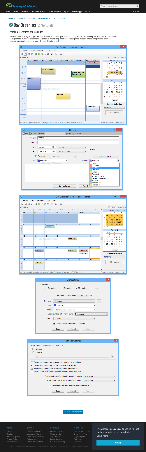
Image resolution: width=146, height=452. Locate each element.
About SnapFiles (13, 437)
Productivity (30, 18)
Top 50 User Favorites (35, 437)
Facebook (78, 442)
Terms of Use (12, 442)
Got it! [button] (118, 443)
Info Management (45, 18)
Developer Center (80, 434)
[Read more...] (53, 41)
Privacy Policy (12, 439)
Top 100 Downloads (58, 437)
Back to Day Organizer (73, 412)
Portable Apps (32, 439)
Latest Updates (56, 439)
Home (10, 18)
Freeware (19, 18)
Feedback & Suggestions (84, 431)
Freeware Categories (58, 431)
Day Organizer (59, 18)
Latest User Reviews (35, 434)
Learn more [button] (102, 436)
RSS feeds (78, 439)
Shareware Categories (58, 434)
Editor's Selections (34, 431)
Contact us (11, 434)
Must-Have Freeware (35, 442)
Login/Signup (79, 437)
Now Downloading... (58, 442)
